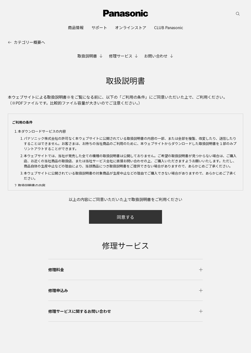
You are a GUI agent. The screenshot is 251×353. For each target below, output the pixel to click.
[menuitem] (76, 27)
